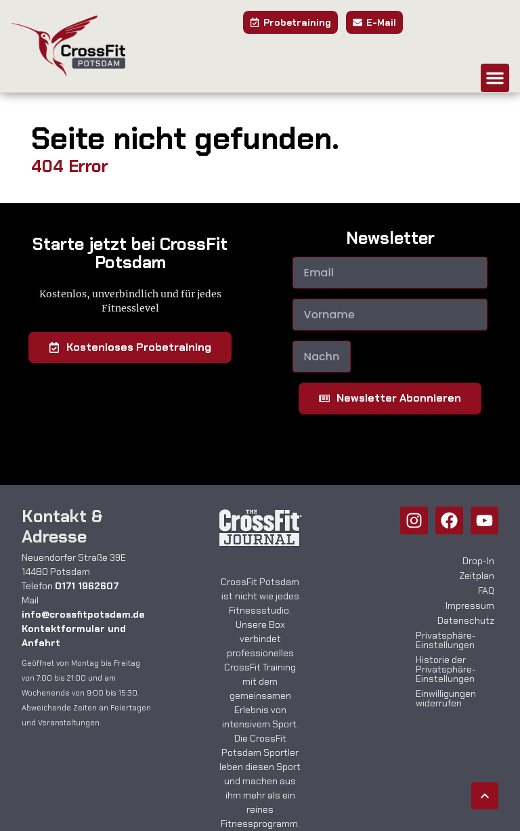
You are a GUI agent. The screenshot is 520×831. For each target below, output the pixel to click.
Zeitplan (476, 575)
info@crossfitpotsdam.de (83, 614)
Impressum (470, 605)
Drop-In (478, 561)
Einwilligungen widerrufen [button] (446, 698)
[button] (495, 78)
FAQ (486, 590)
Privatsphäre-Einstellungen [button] (446, 640)
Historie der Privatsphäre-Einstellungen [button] (446, 669)
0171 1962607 (86, 586)
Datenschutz (465, 620)
